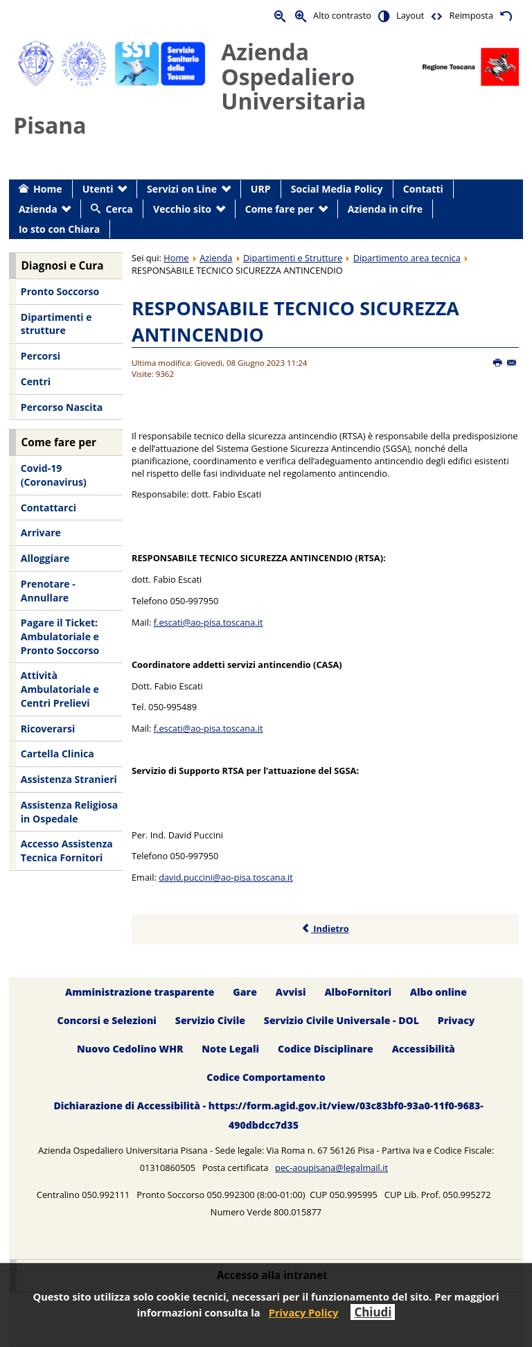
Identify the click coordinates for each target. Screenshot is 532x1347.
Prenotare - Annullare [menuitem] (48, 590)
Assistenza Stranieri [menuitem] (69, 779)
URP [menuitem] (261, 188)
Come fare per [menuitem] (279, 208)
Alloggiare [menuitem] (45, 558)
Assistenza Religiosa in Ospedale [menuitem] (69, 811)
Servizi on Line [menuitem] (182, 188)
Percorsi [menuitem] (40, 355)
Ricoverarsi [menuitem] (48, 728)
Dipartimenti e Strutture (292, 258)
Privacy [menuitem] (456, 1020)
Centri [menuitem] (36, 381)
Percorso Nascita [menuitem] (62, 407)
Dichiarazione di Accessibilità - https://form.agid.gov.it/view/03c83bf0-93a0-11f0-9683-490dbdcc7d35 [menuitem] (268, 1115)
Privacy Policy (304, 1312)
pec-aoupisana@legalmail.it (331, 1167)
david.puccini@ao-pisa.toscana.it (226, 877)
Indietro (325, 928)
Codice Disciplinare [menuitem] (325, 1048)
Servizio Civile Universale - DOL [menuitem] (341, 1020)
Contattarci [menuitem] (48, 507)
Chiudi (372, 1312)
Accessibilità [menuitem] (423, 1048)
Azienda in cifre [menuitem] (385, 208)
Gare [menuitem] (245, 991)
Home (175, 258)
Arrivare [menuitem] (41, 532)
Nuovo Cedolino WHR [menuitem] (130, 1048)
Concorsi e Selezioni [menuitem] (107, 1020)
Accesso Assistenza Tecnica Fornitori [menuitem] (67, 850)
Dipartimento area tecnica (407, 258)
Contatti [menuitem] (423, 188)
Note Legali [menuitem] (230, 1048)
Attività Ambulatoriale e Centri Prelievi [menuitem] (60, 689)
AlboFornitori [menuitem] (357, 991)
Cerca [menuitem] (118, 208)
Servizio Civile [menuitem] (210, 1020)
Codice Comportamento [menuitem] (265, 1077)
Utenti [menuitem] (98, 188)
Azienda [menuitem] (38, 208)
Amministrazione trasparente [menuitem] (139, 991)
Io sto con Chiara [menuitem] (59, 229)
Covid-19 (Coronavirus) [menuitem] (54, 474)
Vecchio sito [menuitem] (182, 208)
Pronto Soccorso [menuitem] (60, 291)
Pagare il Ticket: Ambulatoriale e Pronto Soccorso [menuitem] (60, 636)
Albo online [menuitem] (438, 991)
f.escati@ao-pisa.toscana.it (208, 622)
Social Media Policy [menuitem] (337, 188)
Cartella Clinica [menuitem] (57, 753)
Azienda (216, 258)
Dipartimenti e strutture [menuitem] (56, 323)
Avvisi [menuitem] (291, 991)
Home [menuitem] (47, 188)
